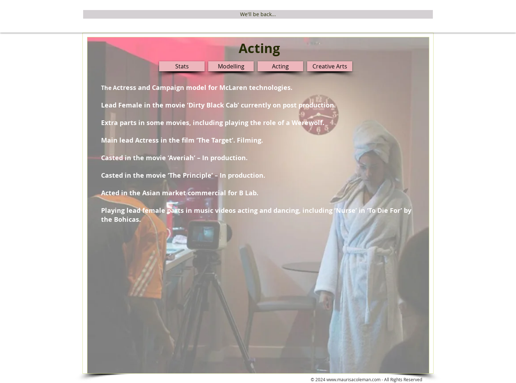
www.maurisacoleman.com (353, 379)
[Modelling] (231, 66)
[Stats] (182, 66)
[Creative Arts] (329, 66)
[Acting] (280, 66)
